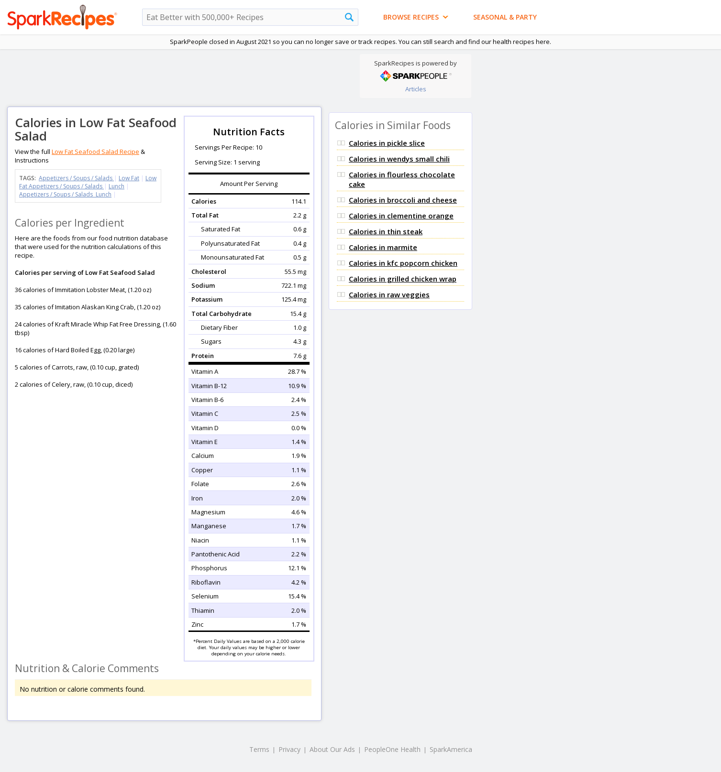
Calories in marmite (383, 247)
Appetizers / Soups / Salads (76, 178)
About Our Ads (332, 749)
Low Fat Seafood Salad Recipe (95, 151)
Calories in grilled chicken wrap (402, 278)
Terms (259, 749)
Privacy (289, 749)
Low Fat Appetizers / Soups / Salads (87, 182)
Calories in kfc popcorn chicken (403, 263)
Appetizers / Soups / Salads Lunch (65, 194)
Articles (415, 89)
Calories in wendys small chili (399, 158)
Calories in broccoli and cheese (403, 200)
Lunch (116, 186)
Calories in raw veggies (389, 294)
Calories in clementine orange (401, 215)
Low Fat (129, 178)
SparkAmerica (451, 749)
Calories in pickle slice (387, 143)
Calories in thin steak (385, 231)
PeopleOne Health (392, 749)
